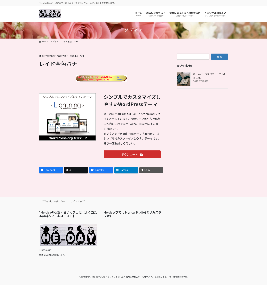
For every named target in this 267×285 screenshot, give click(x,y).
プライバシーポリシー (53, 201)
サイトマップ (77, 201)
